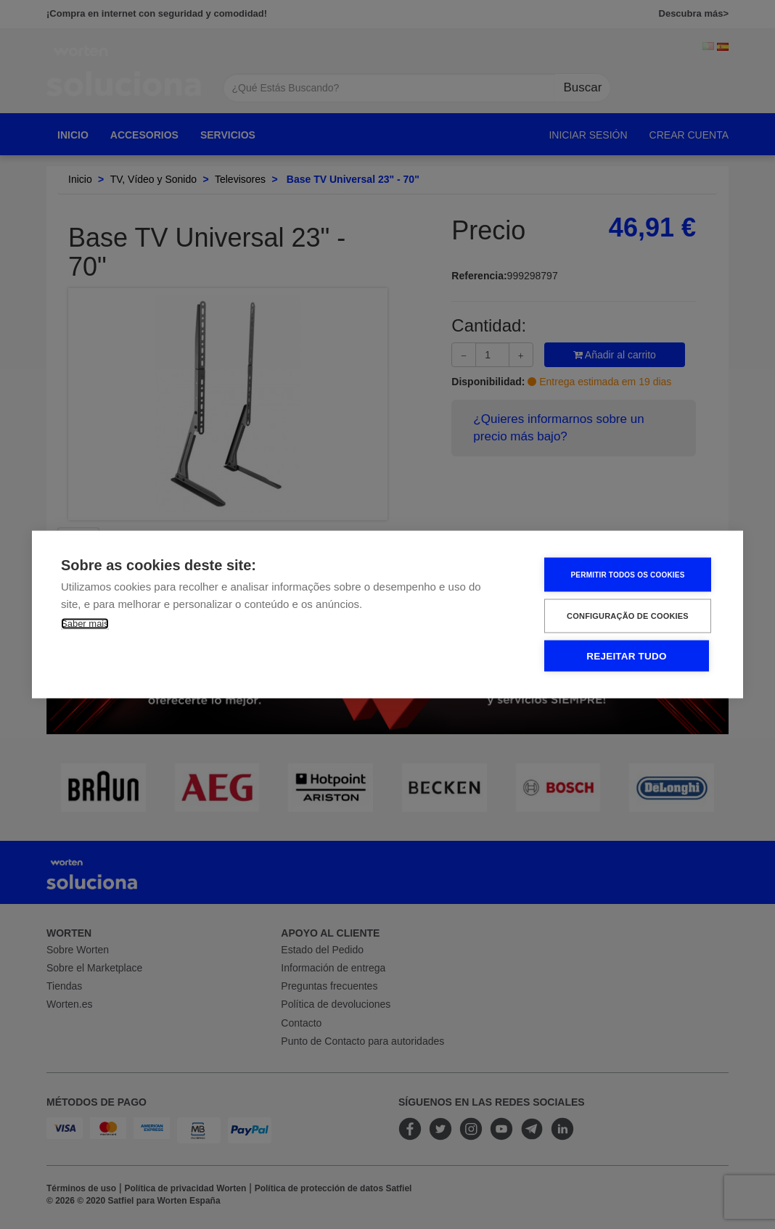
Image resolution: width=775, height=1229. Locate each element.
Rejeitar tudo (626, 656)
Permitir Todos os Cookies (627, 574)
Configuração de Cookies (628, 616)
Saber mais (85, 623)
